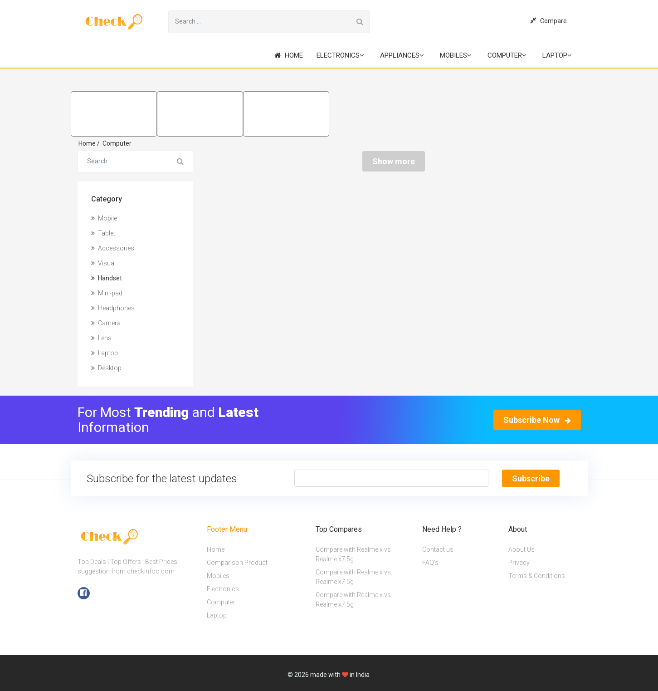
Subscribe (531, 478)
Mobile (104, 218)
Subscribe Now (537, 420)
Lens (101, 338)
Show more (393, 161)
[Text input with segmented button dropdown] (391, 478)
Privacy (519, 562)
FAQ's (430, 562)
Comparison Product (237, 562)
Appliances (402, 55)
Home (288, 55)
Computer (506, 55)
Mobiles (456, 55)
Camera (106, 323)
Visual (103, 263)
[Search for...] (259, 21)
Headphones (113, 308)
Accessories (112, 248)
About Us (521, 549)
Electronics (340, 55)
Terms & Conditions (536, 575)
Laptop (557, 55)
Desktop (106, 368)
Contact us (437, 549)
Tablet (103, 233)
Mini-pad (106, 293)
